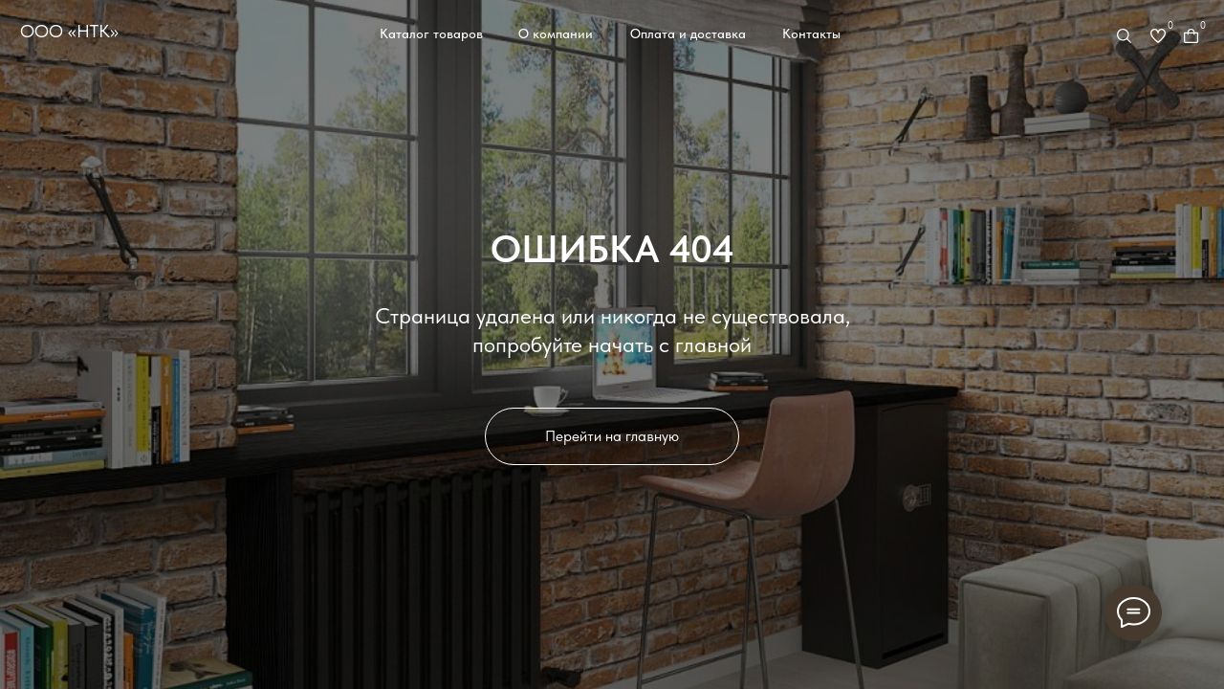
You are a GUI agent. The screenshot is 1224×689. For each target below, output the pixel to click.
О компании (555, 33)
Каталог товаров (431, 33)
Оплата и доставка (688, 33)
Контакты (811, 33)
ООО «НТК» (69, 31)
